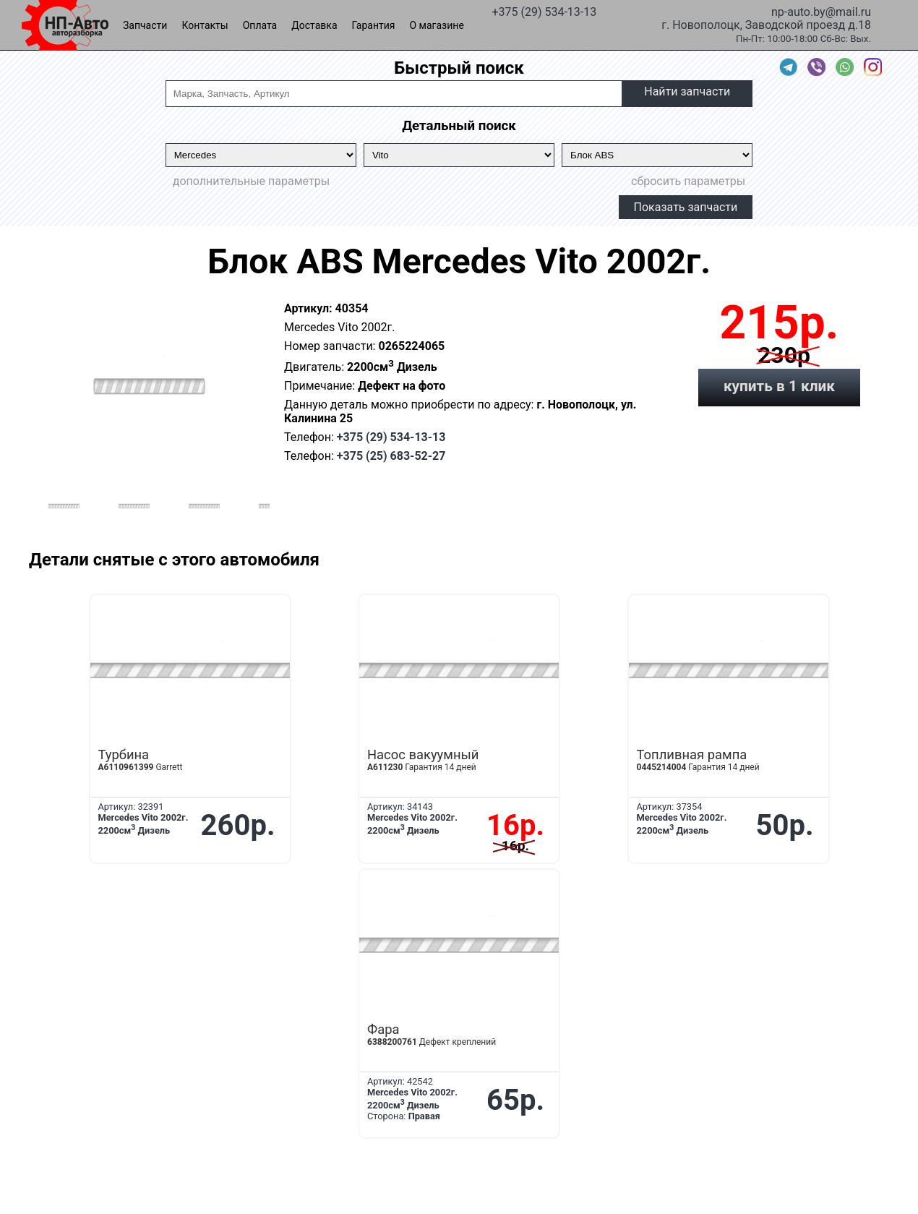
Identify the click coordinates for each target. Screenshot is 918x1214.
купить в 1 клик (779, 386)
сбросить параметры (688, 181)
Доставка (314, 25)
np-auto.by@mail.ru (821, 11)
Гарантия (373, 25)
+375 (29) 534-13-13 (544, 11)
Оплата (260, 25)
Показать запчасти (686, 207)
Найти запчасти (687, 91)
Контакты (204, 25)
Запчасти (145, 25)
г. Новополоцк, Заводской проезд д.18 (766, 24)
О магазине (437, 25)
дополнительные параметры (251, 181)
